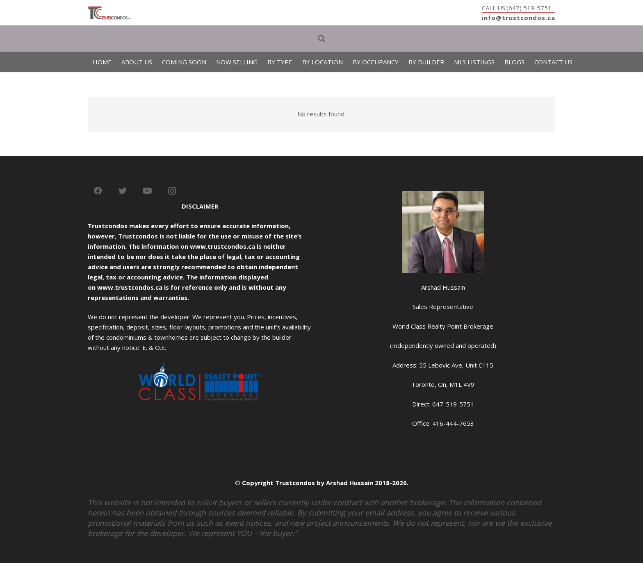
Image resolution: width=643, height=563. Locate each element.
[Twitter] (122, 191)
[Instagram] (172, 191)
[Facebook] (98, 191)
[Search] (321, 38)
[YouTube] (147, 191)
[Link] (109, 13)
